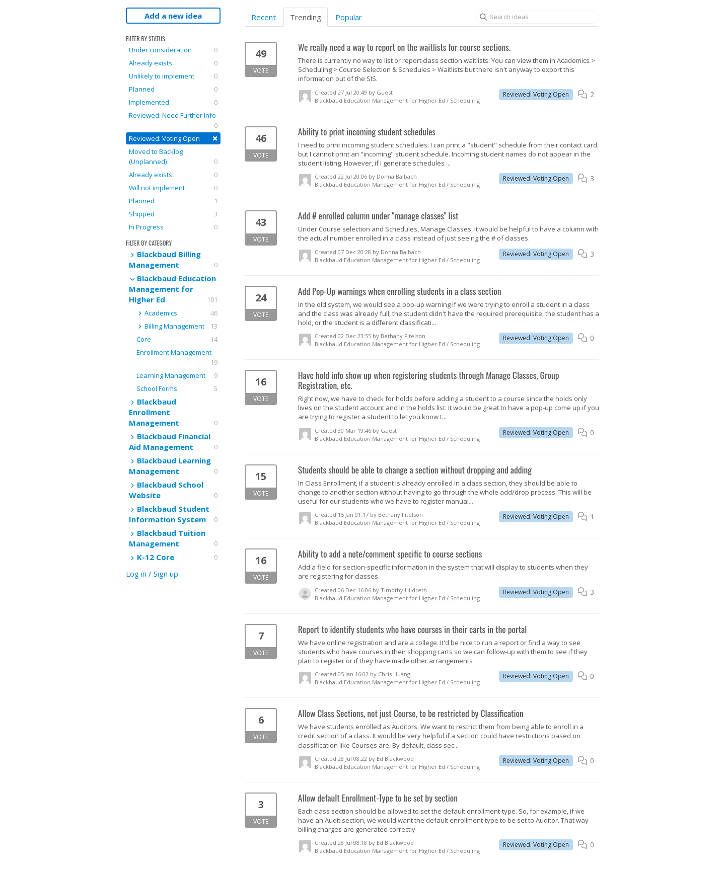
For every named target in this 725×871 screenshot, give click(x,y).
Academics (177, 313)
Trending (305, 17)
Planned (173, 89)
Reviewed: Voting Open (173, 138)
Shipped (173, 214)
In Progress (173, 227)
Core (177, 339)
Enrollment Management (177, 357)
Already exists (173, 63)
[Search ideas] (537, 17)
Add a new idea (173, 16)
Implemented (173, 102)
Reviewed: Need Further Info (173, 120)
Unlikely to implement (173, 76)
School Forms (177, 388)
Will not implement (173, 188)
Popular (348, 17)
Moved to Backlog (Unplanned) (173, 157)
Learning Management (177, 375)
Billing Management (177, 326)
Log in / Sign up (152, 574)
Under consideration (173, 50)
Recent (263, 17)
